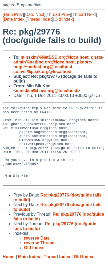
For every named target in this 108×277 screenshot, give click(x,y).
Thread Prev (58, 14)
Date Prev (13, 14)
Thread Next (84, 14)
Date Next (34, 14)
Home (8, 272)
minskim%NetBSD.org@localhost (55, 57)
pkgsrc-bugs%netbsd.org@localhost (53, 64)
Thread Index (39, 19)
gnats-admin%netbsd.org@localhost (58, 59)
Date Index (14, 19)
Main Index (29, 272)
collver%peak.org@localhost (42, 71)
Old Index (63, 19)
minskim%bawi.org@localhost (46, 90)
